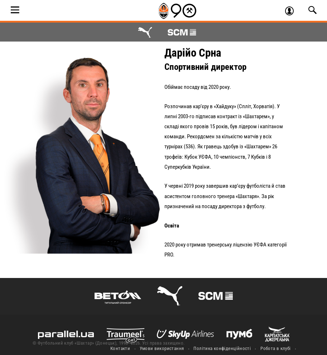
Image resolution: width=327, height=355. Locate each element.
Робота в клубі (275, 348)
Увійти (292, 12)
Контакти (120, 348)
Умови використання (162, 348)
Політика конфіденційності (222, 348)
